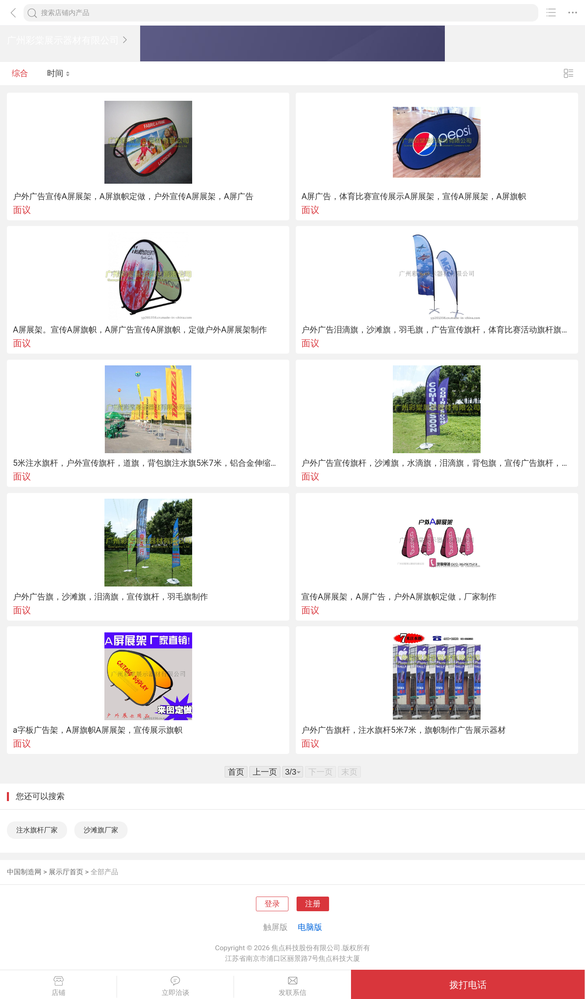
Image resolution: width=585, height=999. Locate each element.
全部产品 (104, 872)
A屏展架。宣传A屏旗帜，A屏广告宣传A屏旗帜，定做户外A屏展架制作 (140, 330)
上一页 (265, 772)
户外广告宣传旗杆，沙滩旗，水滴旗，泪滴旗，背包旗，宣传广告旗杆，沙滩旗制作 (436, 463)
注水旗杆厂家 (37, 830)
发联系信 (292, 986)
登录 (272, 903)
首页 (236, 772)
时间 (58, 73)
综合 (20, 73)
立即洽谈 (175, 986)
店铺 (58, 986)
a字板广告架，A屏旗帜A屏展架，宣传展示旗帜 (97, 730)
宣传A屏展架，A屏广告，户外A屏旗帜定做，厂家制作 (398, 597)
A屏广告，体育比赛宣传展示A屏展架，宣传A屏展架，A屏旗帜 (413, 196)
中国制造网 (24, 872)
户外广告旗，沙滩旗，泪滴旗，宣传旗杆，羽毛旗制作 (110, 597)
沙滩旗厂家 (101, 830)
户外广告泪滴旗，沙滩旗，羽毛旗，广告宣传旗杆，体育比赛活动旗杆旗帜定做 (436, 330)
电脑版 (310, 927)
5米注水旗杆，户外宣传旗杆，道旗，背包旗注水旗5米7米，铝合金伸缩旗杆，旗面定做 (148, 463)
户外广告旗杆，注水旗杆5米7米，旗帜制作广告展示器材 (403, 730)
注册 (313, 903)
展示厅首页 (66, 872)
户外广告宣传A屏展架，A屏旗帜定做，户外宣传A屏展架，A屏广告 (133, 196)
